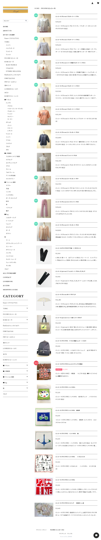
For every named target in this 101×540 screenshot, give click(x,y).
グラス (8, 166)
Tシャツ (8, 54)
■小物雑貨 (8, 153)
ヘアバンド (9, 208)
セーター (10, 119)
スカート (10, 128)
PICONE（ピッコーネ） (11, 58)
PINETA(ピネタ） (10, 78)
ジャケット (9, 143)
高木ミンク (8, 85)
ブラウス (10, 106)
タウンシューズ (10, 250)
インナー (8, 45)
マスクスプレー (10, 179)
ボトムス (8, 122)
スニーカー (9, 246)
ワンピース (9, 51)
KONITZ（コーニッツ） (11, 96)
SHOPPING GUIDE (10, 290)
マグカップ (9, 160)
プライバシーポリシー (41, 530)
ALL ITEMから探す (9, 273)
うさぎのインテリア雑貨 (13, 156)
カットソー (11, 116)
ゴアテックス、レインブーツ (14, 243)
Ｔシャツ (10, 114)
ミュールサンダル (11, 262)
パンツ (9, 125)
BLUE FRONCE (11, 65)
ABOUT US (7, 31)
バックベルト (10, 256)
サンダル (8, 265)
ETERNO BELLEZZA (13, 71)
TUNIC (7, 42)
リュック (8, 224)
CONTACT (7, 277)
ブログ (8, 146)
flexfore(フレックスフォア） (13, 75)
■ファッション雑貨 (10, 182)
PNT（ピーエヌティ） (11, 82)
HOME (37, 8)
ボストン (8, 233)
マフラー (8, 185)
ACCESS (6, 285)
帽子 (7, 211)
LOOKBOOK (7, 281)
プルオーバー (11, 111)
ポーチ (8, 230)
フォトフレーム (10, 172)
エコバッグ (9, 227)
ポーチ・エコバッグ (11, 198)
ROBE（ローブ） (9, 62)
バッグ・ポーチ (10, 48)
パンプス (8, 253)
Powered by (66, 536)
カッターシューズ (11, 259)
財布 (7, 201)
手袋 (7, 188)
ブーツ (8, 240)
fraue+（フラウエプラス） (12, 38)
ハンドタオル (9, 195)
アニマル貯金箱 (10, 175)
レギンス (10, 131)
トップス (8, 103)
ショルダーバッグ (11, 217)
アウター (8, 140)
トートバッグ (9, 221)
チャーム (8, 169)
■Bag (7, 214)
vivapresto (9, 68)
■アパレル (8, 100)
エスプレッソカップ (11, 163)
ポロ (7, 150)
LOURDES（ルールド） (11, 89)
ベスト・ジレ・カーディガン (15, 108)
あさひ (6, 92)
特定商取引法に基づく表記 (57, 530)
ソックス (8, 192)
